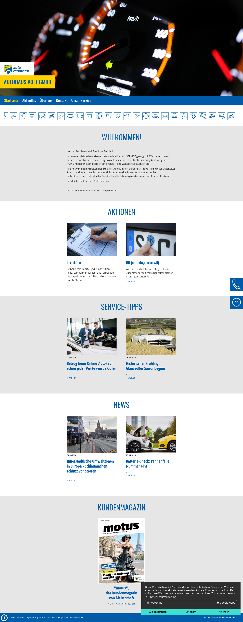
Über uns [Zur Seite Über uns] (46, 100)
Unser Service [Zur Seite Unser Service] (81, 100)
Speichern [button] (191, 611)
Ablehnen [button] (224, 611)
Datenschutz (44, 617)
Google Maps (226, 602)
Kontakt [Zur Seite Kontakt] (62, 100)
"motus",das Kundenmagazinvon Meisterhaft (121, 593)
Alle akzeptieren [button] (158, 611)
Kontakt (11, 617)
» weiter (71, 285)
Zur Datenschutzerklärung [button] (161, 597)
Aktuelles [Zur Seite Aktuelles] (29, 100)
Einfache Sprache (60, 617)
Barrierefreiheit (77, 617)
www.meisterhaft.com (225, 617)
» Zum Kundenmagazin (121, 603)
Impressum (31, 617)
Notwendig (154, 602)
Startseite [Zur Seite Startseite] (11, 100)
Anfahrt (20, 617)
